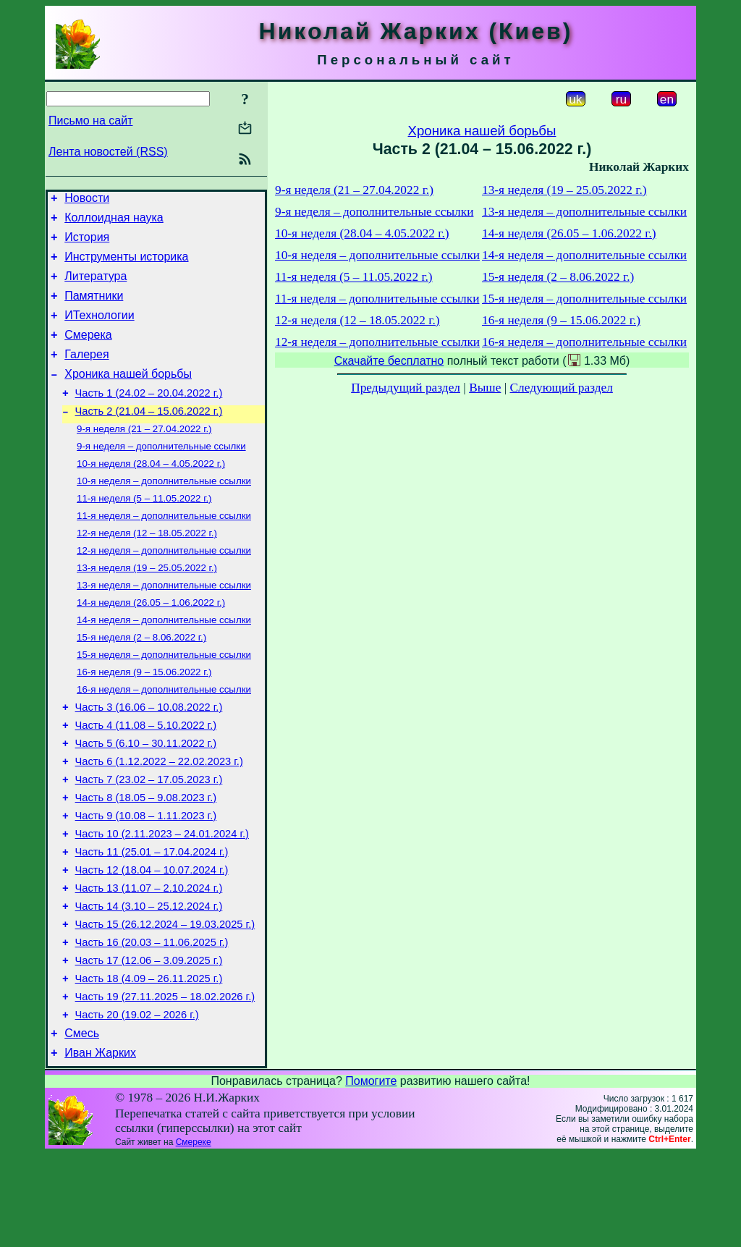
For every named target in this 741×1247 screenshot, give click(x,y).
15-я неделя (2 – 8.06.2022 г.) (141, 682)
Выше (485, 387)
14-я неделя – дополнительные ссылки (164, 663)
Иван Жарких (100, 1145)
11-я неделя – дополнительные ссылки (164, 550)
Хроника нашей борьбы (128, 395)
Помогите (371, 1173)
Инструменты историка (126, 265)
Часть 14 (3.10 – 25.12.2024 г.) (149, 981)
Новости (86, 200)
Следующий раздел (561, 387)
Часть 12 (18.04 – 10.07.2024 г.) (152, 941)
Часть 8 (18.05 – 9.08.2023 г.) (146, 860)
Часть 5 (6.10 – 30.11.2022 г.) (146, 799)
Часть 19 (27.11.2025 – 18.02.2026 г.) (165, 1083)
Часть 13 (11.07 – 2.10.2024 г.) (149, 961)
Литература (95, 287)
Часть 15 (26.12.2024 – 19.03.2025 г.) (165, 1001)
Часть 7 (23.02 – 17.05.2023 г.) (149, 839)
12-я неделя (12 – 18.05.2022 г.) (147, 569)
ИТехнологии (99, 330)
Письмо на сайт (90, 120)
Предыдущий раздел (405, 387)
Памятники (93, 309)
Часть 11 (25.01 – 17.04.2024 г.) (152, 920)
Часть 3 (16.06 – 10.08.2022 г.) (149, 758)
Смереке (193, 1235)
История (86, 243)
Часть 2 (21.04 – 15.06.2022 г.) (149, 437)
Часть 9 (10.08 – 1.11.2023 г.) (146, 880)
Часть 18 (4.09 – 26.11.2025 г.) (149, 1062)
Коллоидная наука (114, 222)
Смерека (88, 352)
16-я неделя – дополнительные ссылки (164, 738)
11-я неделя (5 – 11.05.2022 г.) (144, 531)
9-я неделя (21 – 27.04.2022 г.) (144, 456)
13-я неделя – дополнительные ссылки (164, 625)
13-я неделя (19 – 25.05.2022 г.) (147, 606)
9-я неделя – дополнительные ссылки (161, 475)
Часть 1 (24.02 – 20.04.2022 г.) (149, 417)
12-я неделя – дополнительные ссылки (164, 588)
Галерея (86, 374)
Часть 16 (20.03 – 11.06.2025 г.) (152, 1022)
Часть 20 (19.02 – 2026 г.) (137, 1103)
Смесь (81, 1123)
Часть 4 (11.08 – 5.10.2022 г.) (146, 779)
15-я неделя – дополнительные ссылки (164, 701)
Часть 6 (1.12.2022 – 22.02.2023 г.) (159, 819)
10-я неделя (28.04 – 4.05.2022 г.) (151, 494)
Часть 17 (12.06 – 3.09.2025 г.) (149, 1042)
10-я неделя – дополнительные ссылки (164, 512)
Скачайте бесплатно (389, 361)
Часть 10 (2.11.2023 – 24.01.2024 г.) (162, 900)
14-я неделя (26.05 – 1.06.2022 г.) (151, 644)
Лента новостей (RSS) (108, 151)
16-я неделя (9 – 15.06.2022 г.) (144, 719)
